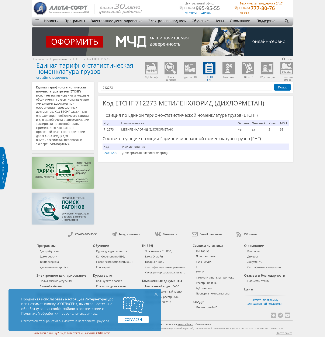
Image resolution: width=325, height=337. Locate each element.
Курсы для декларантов (111, 251)
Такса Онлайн (154, 256)
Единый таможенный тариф (163, 291)
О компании (240, 20)
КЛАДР (198, 302)
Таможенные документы (162, 281)
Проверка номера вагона (212, 293)
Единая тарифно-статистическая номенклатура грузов (84, 68)
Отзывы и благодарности (264, 275)
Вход (287, 59)
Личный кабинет (51, 286)
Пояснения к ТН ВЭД (158, 251)
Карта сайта (284, 333)
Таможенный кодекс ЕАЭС (162, 286)
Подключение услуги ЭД (56, 281)
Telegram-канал (126, 234)
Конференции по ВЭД (110, 256)
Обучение (200, 20)
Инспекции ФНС (206, 307)
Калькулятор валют (109, 281)
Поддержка (266, 20)
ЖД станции (204, 288)
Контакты (191, 12)
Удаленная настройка (54, 267)
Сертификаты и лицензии (264, 267)
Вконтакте (166, 234)
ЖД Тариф (202, 251)
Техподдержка (49, 262)
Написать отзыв (258, 281)
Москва (244, 12)
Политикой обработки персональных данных (59, 313)
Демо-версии (48, 256)
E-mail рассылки (207, 234)
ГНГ (198, 267)
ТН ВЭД (147, 245)
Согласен (133, 319)
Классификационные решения (165, 267)
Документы (255, 262)
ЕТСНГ (200, 272)
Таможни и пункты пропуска (215, 277)
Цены (219, 20)
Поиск (282, 87)
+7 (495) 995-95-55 (82, 234)
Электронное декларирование (116, 20)
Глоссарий (103, 267)
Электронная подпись (167, 20)
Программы (75, 20)
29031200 (110, 153)
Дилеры (206, 12)
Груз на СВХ (203, 261)
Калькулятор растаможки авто (165, 272)
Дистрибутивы (49, 251)
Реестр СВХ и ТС (206, 283)
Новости (51, 20)
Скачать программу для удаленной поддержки (265, 302)
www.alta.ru (185, 324)
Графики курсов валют (111, 286)
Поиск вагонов (205, 256)
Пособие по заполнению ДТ (114, 262)
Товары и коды (155, 262)
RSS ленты (246, 234)
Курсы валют (103, 275)
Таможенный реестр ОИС (162, 297)
